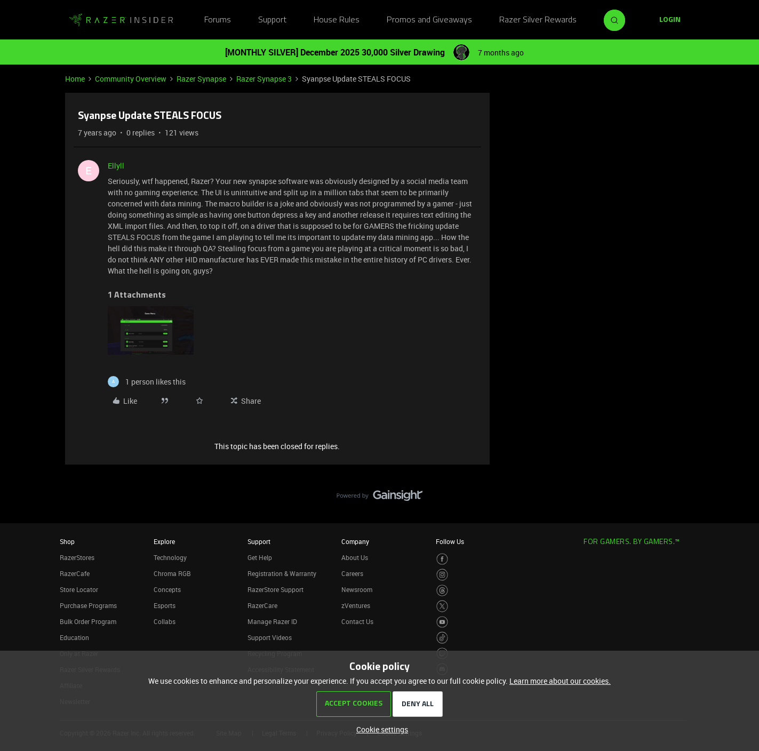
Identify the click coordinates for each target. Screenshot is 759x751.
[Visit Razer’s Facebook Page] (442, 559)
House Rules (336, 20)
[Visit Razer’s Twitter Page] (442, 606)
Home (75, 79)
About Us (354, 557)
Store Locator (79, 589)
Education (74, 637)
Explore (164, 541)
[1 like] (147, 381)
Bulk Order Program (88, 621)
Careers (352, 573)
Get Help (259, 557)
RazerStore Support (275, 589)
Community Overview (130, 79)
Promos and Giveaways (429, 20)
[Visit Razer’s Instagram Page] (442, 574)
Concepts (167, 589)
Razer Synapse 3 (264, 79)
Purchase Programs (88, 605)
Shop (67, 541)
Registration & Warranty (281, 573)
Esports (164, 605)
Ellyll (116, 166)
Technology (170, 557)
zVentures (355, 605)
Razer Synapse (201, 79)
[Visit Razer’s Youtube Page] (442, 622)
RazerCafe (75, 573)
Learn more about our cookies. (560, 681)
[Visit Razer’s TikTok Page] (442, 637)
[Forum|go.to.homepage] (121, 20)
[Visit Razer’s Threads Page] (442, 590)
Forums (217, 20)
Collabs (164, 621)
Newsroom (356, 589)
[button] (670, 20)
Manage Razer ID (272, 621)
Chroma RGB (172, 573)
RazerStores (77, 557)
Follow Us (450, 541)
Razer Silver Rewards (538, 20)
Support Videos (269, 637)
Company (355, 541)
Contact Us (357, 621)
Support (272, 20)
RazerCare (262, 605)
